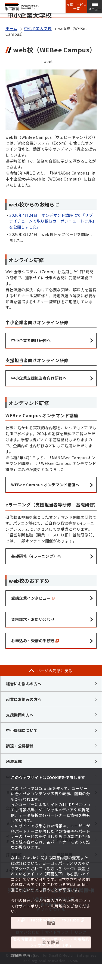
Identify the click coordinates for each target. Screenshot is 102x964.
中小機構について (22, 730)
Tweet (47, 61)
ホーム (11, 28)
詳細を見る (21, 955)
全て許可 (51, 942)
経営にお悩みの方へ (24, 683)
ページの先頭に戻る (54, 670)
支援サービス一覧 (76, 6)
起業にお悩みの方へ (24, 699)
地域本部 (14, 761)
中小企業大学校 (38, 28)
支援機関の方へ (20, 714)
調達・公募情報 (20, 746)
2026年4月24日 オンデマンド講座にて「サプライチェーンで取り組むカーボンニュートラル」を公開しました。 (52, 221)
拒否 (51, 922)
